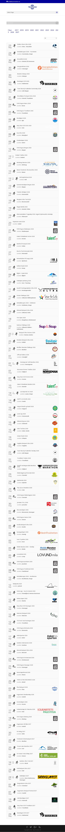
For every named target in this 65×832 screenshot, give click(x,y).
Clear (10, 30)
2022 (42, 30)
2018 (21, 30)
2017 (16, 30)
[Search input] (31, 23)
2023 (47, 30)
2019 (27, 30)
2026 (12, 32)
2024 (52, 30)
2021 (37, 30)
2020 (32, 30)
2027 (17, 32)
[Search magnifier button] (57, 23)
